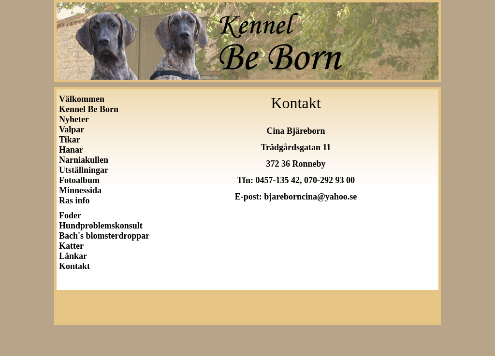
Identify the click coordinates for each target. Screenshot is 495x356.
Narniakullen (83, 160)
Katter (71, 246)
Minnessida (80, 190)
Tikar (69, 139)
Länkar (73, 256)
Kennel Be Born (88, 109)
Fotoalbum (79, 180)
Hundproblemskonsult (101, 225)
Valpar (71, 129)
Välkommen (81, 99)
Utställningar (86, 170)
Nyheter (74, 119)
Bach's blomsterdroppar (104, 236)
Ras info (74, 200)
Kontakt (74, 266)
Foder (70, 215)
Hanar (71, 150)
